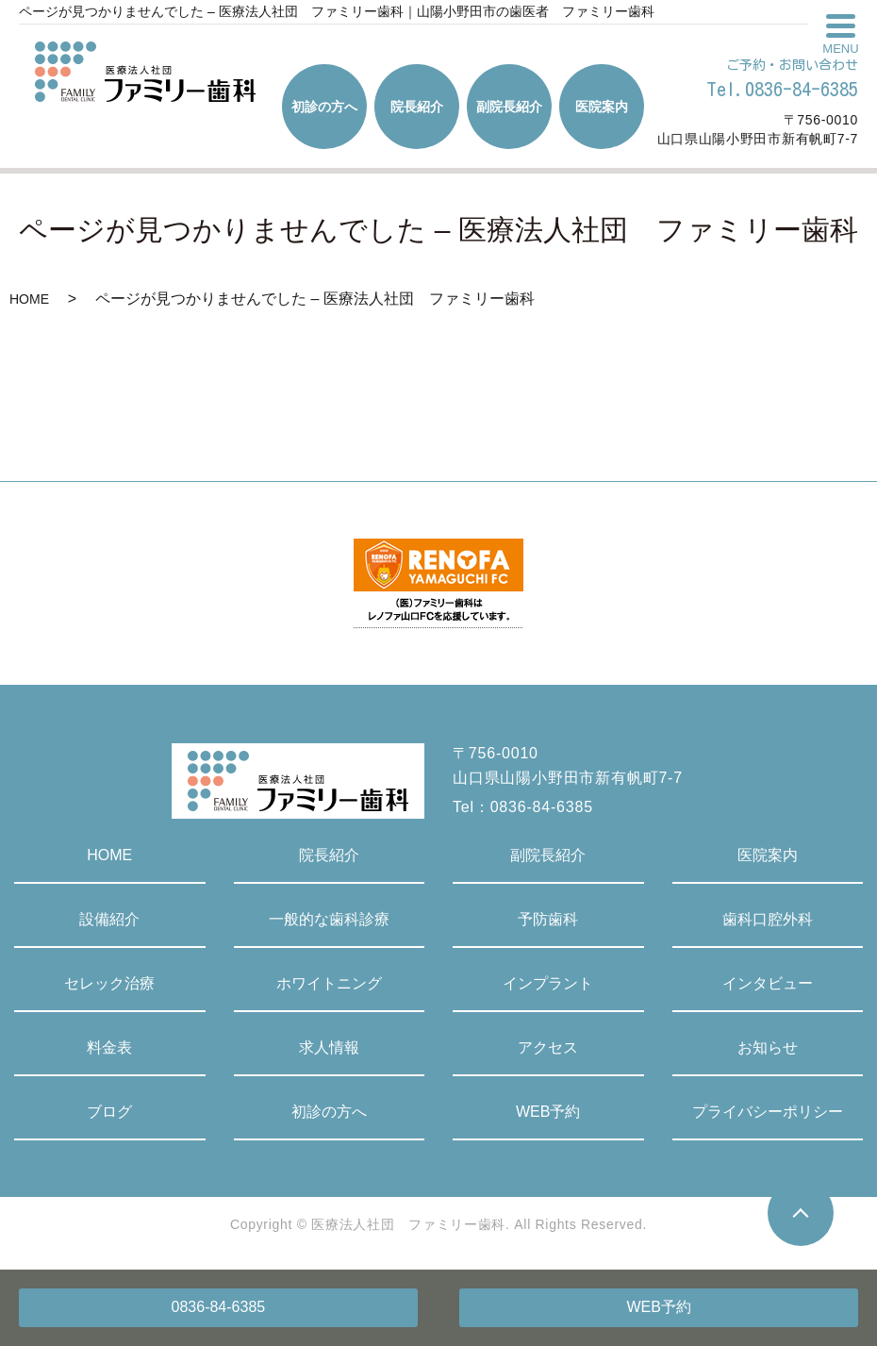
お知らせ (767, 1047)
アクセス (548, 1047)
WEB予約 (658, 1307)
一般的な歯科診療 (329, 919)
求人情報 (329, 1047)
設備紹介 (109, 919)
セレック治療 (109, 983)
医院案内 (767, 855)
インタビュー (767, 983)
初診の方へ (329, 1112)
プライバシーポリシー (767, 1112)
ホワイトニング (329, 983)
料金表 (109, 1047)
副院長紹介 (548, 855)
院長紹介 (329, 855)
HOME (29, 299)
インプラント (548, 983)
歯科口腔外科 (767, 919)
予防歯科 (548, 919)
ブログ (109, 1112)
